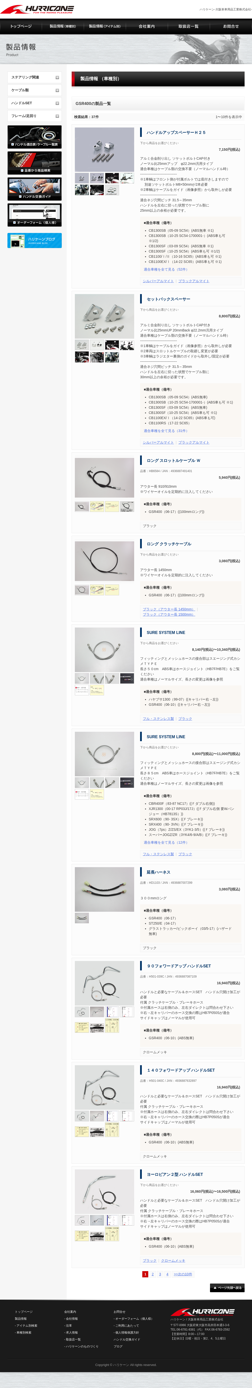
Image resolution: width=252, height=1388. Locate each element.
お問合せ (120, 1311)
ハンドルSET (21, 103)
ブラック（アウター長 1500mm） (169, 614)
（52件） (166, 269)
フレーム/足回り (24, 116)
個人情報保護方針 (127, 1332)
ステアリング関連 (25, 77)
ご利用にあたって (127, 1325)
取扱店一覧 (73, 1339)
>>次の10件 (183, 1274)
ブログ (118, 1346)
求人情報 (72, 1332)
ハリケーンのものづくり (82, 1346)
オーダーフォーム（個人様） (134, 1318)
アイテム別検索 (27, 1325)
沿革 (69, 1325)
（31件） (166, 431)
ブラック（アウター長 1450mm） (169, 609)
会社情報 (72, 1318)
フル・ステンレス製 (158, 719)
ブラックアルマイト (194, 281)
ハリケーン (121, 1365)
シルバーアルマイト (158, 281)
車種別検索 (24, 1332)
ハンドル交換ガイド (127, 1339)
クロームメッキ (173, 1260)
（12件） (166, 842)
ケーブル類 (20, 90)
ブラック (185, 719)
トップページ (24, 1311)
